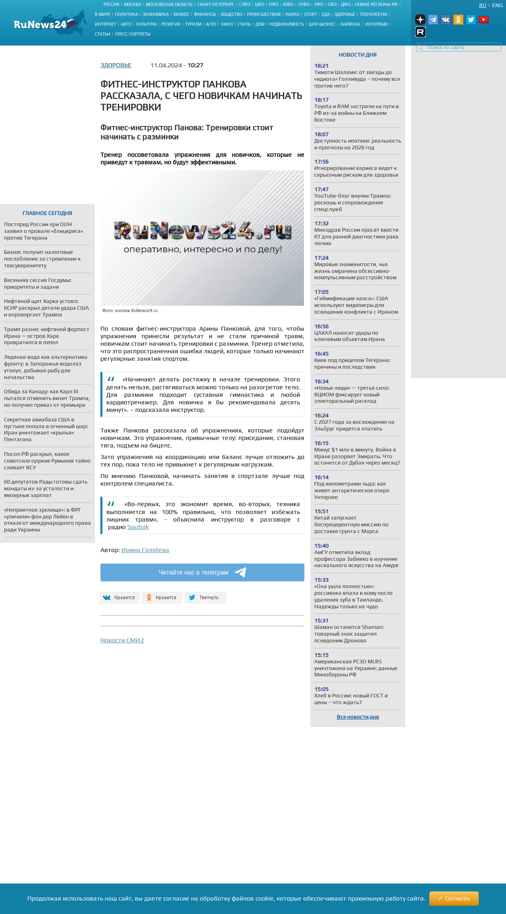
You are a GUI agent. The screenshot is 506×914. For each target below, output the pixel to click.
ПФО (273, 4)
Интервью (376, 24)
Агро (211, 24)
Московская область (169, 4)
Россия (111, 4)
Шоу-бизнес (322, 24)
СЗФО (244, 4)
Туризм (193, 24)
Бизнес (181, 14)
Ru (482, 5)
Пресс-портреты (133, 34)
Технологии (373, 14)
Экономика (156, 14)
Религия (170, 24)
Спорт (310, 14)
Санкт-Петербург (215, 4)
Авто (126, 24)
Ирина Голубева (145, 550)
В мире (102, 14)
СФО (332, 4)
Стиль (244, 24)
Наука (292, 14)
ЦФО (259, 4)
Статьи (102, 34)
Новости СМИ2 (122, 640)
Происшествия (264, 14)
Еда (326, 14)
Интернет (105, 24)
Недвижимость (286, 24)
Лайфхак (350, 24)
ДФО (345, 4)
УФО (318, 4)
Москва (132, 4)
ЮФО (288, 4)
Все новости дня (358, 717)
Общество (231, 14)
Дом (259, 24)
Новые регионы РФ (376, 4)
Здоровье (344, 14)
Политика (126, 14)
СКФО (304, 4)
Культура (146, 24)
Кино (227, 24)
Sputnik (138, 527)
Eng (497, 5)
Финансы (205, 14)
